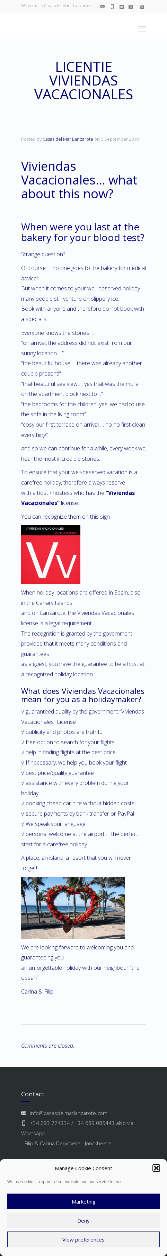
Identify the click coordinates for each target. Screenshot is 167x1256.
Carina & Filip (38, 991)
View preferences (83, 1239)
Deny (83, 1220)
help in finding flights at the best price (71, 752)
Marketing (84, 1201)
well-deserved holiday (113, 288)
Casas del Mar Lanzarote (68, 139)
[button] (156, 1168)
